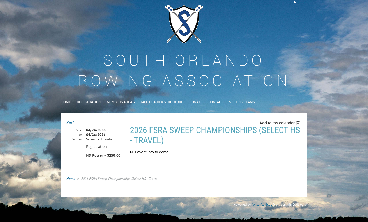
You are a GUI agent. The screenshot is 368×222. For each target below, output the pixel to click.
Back (70, 122)
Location (77, 139)
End (80, 135)
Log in (302, 2)
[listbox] (280, 123)
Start (79, 130)
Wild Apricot (262, 204)
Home (70, 178)
